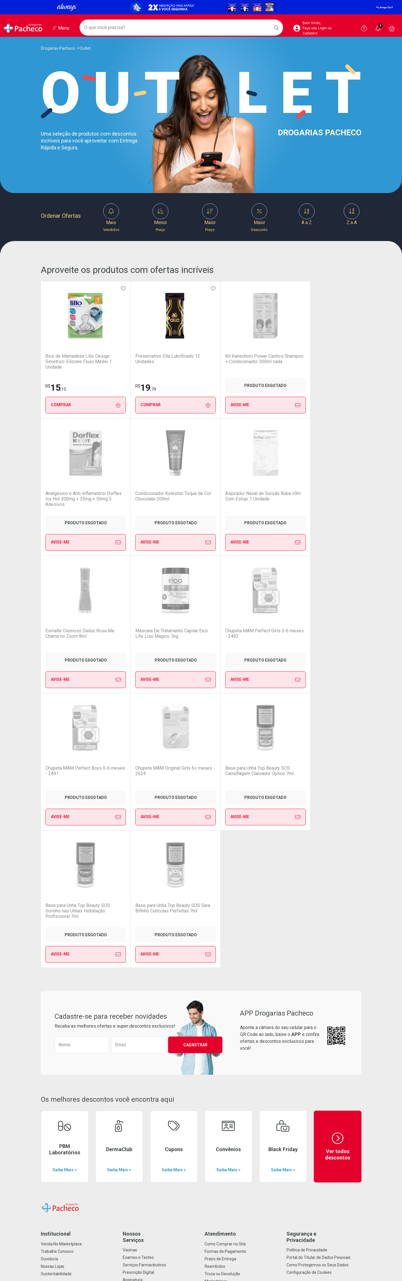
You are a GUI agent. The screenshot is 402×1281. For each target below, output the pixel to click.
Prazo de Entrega (220, 984)
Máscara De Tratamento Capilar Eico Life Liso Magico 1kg (197, 499)
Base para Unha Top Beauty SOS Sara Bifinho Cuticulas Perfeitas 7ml (264, 636)
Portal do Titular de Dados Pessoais (318, 983)
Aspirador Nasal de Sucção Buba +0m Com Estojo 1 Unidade (72, 499)
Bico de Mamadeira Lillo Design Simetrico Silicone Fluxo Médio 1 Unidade (71, 361)
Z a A (351, 214)
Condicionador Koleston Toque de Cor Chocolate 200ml (325, 361)
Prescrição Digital (138, 997)
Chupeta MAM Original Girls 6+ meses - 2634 (68, 633)
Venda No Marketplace (61, 969)
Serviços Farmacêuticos (144, 990)
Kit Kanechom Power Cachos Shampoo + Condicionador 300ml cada (199, 361)
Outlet (85, 48)
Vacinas (130, 975)
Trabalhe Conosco (57, 976)
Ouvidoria (49, 984)
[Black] (201, 7)
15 (55, 387)
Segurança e (323, 962)
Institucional (56, 959)
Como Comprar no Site (225, 969)
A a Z (307, 214)
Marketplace (216, 1006)
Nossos (160, 962)
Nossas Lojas (52, 991)
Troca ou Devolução (222, 999)
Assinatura (133, 1005)
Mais (111, 217)
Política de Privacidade (306, 975)
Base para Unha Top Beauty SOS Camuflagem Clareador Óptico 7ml (136, 636)
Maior (210, 217)
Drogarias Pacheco (58, 48)
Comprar (73, 404)
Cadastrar (195, 770)
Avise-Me (201, 405)
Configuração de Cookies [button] (309, 997)
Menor (161, 217)
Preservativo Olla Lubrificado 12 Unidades (133, 358)
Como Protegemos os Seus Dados (317, 990)
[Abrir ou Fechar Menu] (61, 28)
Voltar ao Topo (201, 1207)
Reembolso (215, 991)
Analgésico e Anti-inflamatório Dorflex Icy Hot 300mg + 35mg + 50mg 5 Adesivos (260, 361)
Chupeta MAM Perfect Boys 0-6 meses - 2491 (325, 496)
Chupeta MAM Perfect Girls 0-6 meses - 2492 (260, 496)
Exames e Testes (138, 983)
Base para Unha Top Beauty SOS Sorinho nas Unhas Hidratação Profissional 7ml (200, 636)
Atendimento (220, 959)
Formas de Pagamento (225, 976)
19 (119, 387)
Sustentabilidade (56, 999)
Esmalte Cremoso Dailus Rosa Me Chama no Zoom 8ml (135, 499)
